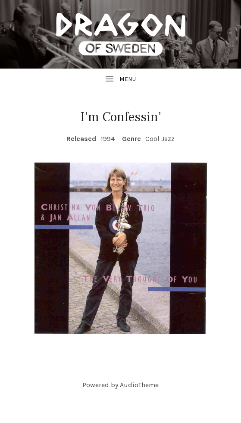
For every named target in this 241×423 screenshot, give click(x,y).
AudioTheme (139, 385)
